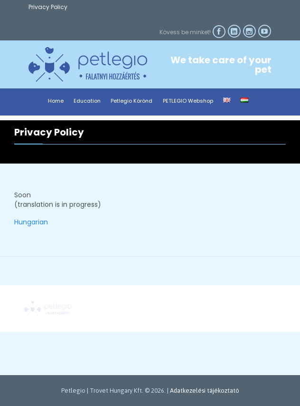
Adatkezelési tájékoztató (204, 390)
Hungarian (31, 222)
